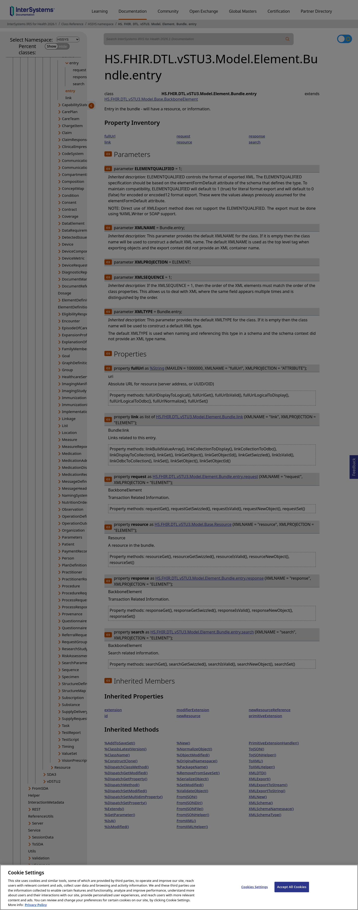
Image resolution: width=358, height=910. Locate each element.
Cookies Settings (254, 892)
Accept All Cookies (292, 892)
